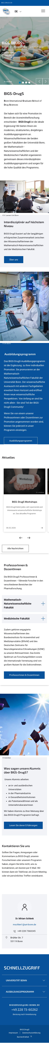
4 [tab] (29, 82)
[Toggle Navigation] (43, 11)
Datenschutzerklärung (31, 1033)
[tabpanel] (24, 51)
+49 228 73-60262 (24, 1009)
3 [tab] (26, 82)
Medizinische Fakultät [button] (17, 618)
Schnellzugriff (22, 967)
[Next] (45, 81)
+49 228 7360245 (27, 931)
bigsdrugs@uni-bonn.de (24, 1005)
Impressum (13, 1033)
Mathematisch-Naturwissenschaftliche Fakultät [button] (17, 603)
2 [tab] (23, 82)
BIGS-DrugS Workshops (24, 501)
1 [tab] (20, 82)
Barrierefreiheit (24, 1037)
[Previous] (39, 81)
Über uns (8, 55)
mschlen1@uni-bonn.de (24, 924)
